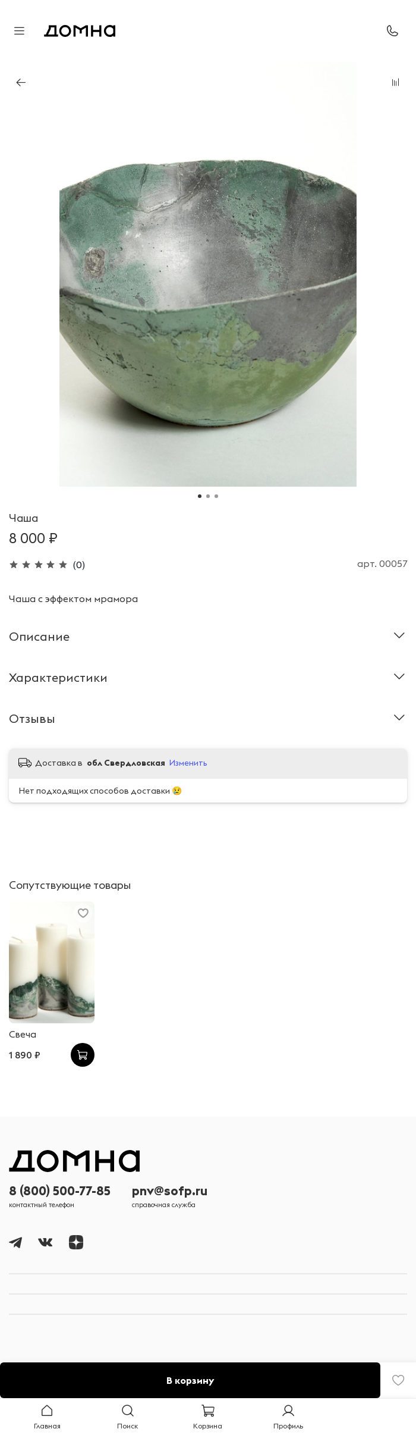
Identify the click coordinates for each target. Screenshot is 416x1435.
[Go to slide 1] (199, 496)
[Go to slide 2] (208, 496)
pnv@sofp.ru (169, 1191)
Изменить (188, 762)
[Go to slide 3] (216, 496)
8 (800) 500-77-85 (60, 1191)
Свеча (22, 1034)
